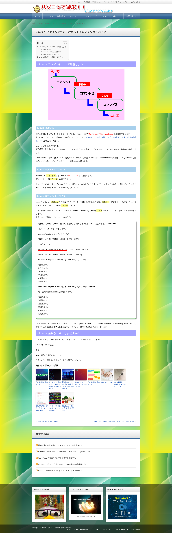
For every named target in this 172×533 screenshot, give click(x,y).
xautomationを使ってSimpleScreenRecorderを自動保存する (62, 464)
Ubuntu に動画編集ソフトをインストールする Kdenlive (60, 471)
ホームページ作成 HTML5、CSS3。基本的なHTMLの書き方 (55, 385)
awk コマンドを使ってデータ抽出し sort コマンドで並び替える (114, 421)
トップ (71, 2)
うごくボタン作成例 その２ (94, 383)
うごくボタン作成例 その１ (42, 383)
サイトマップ (107, 2)
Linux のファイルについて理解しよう (52, 47)
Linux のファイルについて (52, 52)
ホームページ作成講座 (83, 2)
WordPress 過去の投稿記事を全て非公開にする (57, 458)
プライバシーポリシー (122, 2)
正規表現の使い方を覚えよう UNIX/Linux (42, 408)
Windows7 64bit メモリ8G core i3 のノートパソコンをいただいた (64, 452)
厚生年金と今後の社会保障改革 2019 (68, 408)
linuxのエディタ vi (106, 382)
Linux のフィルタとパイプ (52, 54)
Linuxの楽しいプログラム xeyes (48, 421)
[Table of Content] (65, 43)
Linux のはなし (48, 49)
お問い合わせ (135, 2)
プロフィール (96, 2)
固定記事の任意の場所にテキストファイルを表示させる (60, 445)
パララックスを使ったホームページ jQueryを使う (55, 408)
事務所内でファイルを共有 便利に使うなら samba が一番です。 (68, 385)
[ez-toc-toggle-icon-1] (63, 43)
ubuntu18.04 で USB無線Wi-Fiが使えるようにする (120, 384)
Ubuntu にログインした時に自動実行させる (81, 384)
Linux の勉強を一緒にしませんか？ (52, 57)
